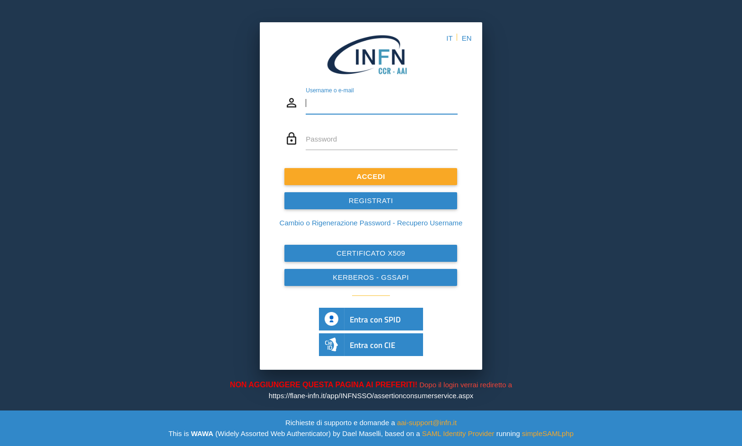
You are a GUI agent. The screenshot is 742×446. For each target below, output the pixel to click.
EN (467, 38)
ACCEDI (371, 176)
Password (321, 139)
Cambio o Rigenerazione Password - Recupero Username (371, 223)
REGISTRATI (371, 200)
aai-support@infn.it (427, 423)
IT (449, 38)
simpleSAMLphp (548, 433)
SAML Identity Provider (458, 433)
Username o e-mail (329, 90)
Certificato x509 (371, 253)
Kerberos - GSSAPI (371, 277)
